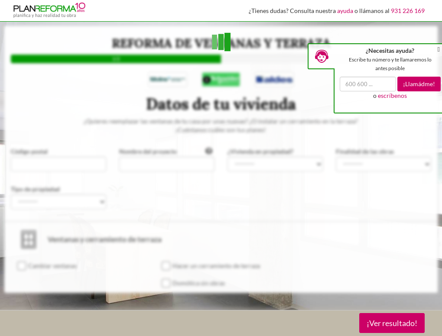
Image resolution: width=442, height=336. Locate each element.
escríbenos (392, 95)
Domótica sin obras (198, 283)
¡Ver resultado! (392, 323)
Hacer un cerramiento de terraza (216, 265)
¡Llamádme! (419, 83)
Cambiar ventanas (52, 265)
